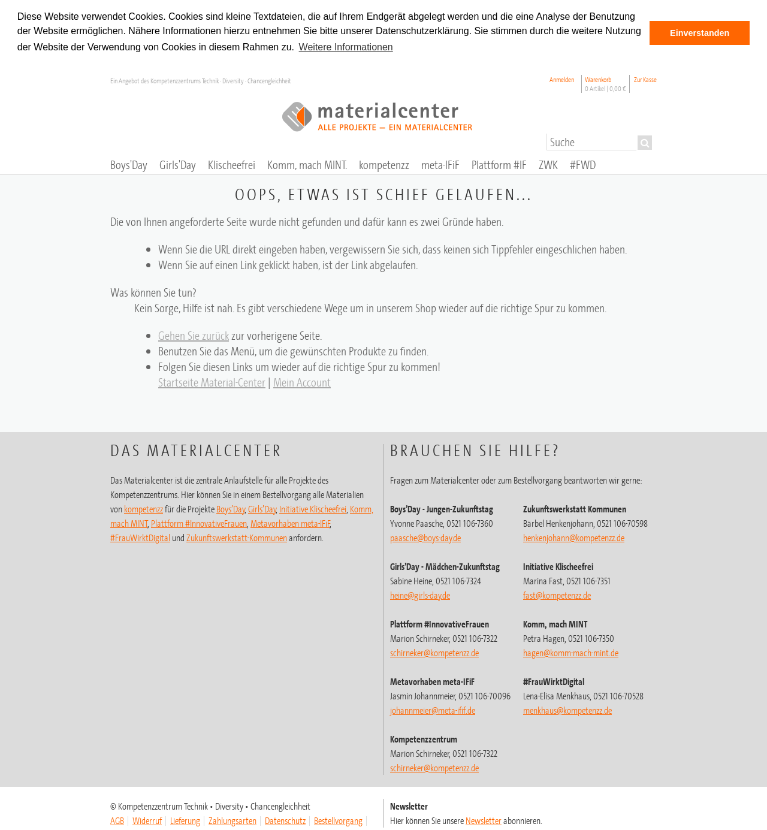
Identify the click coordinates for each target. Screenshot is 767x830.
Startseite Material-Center (211, 381)
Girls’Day (262, 508)
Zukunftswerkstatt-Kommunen (236, 537)
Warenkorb (605, 83)
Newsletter (484, 820)
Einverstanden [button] (699, 33)
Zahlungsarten (232, 820)
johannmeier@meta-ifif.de (432, 710)
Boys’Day (230, 508)
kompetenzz (143, 508)
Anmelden (561, 78)
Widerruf (147, 820)
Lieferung (185, 820)
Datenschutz (285, 820)
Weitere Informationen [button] (346, 47)
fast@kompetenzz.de (557, 594)
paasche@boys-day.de (425, 537)
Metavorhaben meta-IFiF (290, 523)
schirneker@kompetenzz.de (434, 652)
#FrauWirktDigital (140, 537)
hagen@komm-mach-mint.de (570, 652)
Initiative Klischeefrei (312, 508)
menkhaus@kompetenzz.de (567, 710)
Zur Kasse (645, 78)
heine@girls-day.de (420, 594)
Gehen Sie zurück (193, 334)
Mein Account (302, 381)
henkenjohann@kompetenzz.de (573, 537)
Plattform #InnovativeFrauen (199, 523)
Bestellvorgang (338, 820)
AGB (117, 820)
